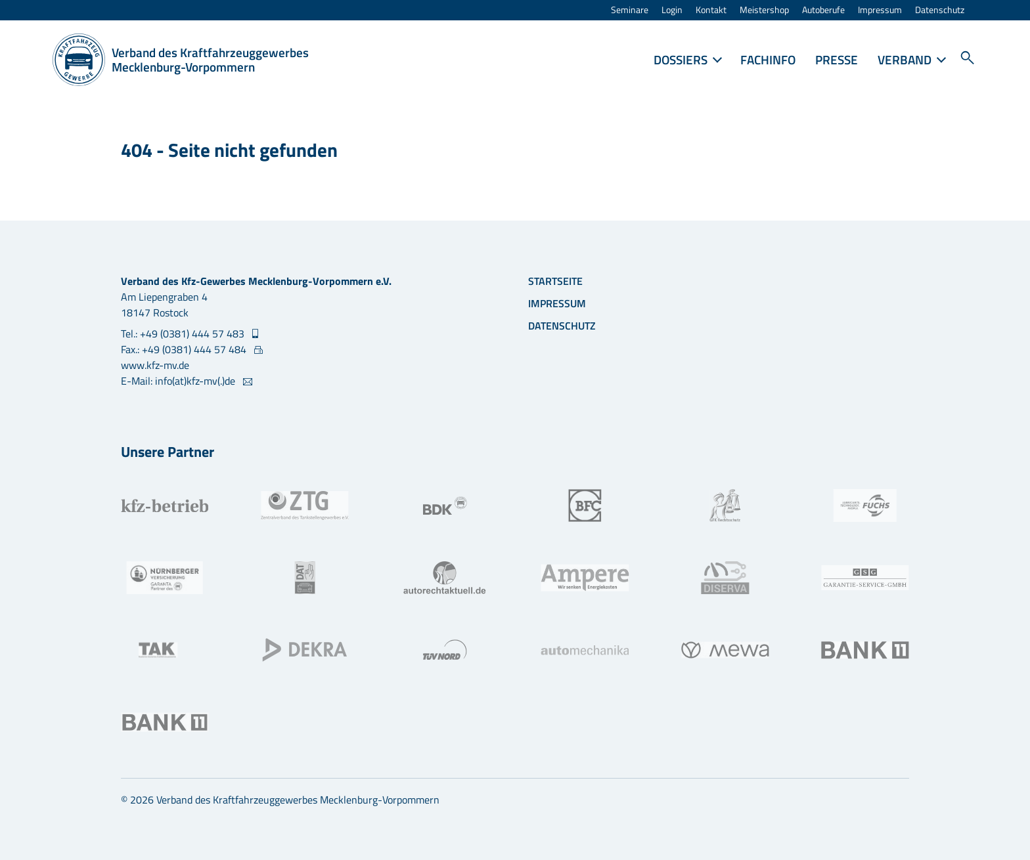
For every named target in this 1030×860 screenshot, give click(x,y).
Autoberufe (823, 10)
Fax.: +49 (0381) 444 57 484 (185, 349)
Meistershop (764, 10)
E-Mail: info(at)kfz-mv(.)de (179, 381)
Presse (836, 59)
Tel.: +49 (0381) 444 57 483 (184, 333)
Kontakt (711, 10)
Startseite (555, 281)
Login (672, 10)
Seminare (629, 10)
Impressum (880, 10)
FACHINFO (767, 59)
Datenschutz (939, 10)
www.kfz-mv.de (155, 365)
